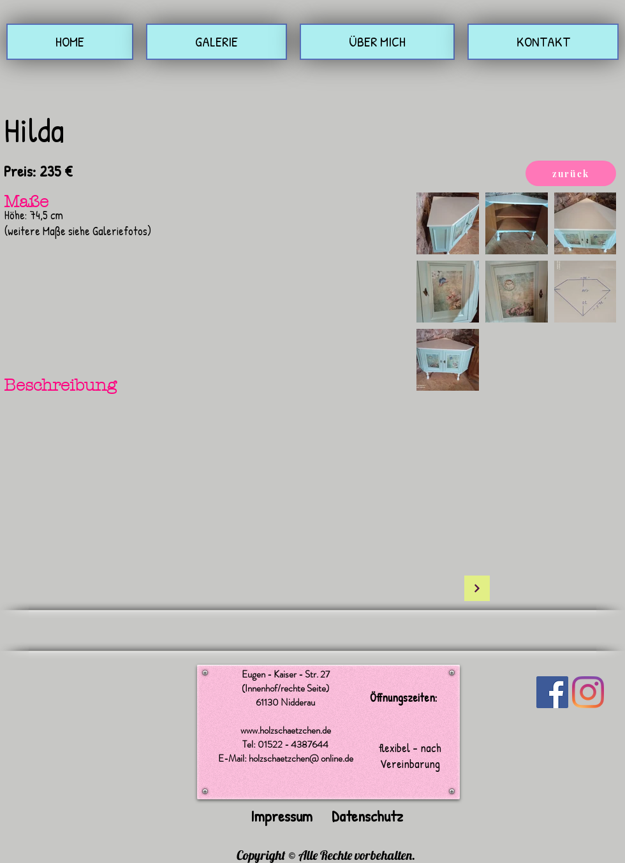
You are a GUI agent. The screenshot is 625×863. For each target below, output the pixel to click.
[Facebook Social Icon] (552, 692)
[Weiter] (477, 588)
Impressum (281, 816)
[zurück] (571, 173)
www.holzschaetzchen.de (285, 730)
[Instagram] (588, 692)
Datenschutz (367, 816)
